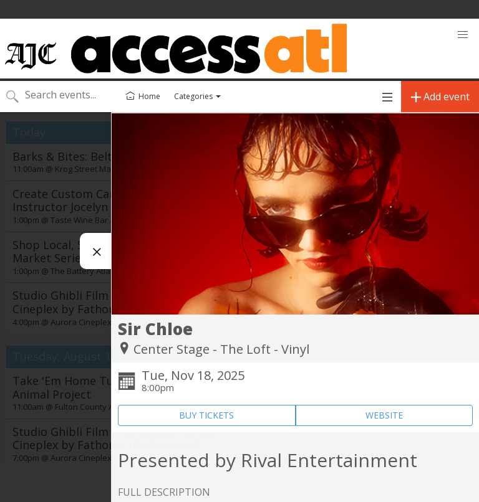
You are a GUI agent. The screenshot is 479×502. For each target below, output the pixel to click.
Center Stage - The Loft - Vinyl (221, 349)
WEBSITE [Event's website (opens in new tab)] (384, 415)
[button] (463, 35)
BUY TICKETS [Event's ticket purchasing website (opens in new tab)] (206, 415)
